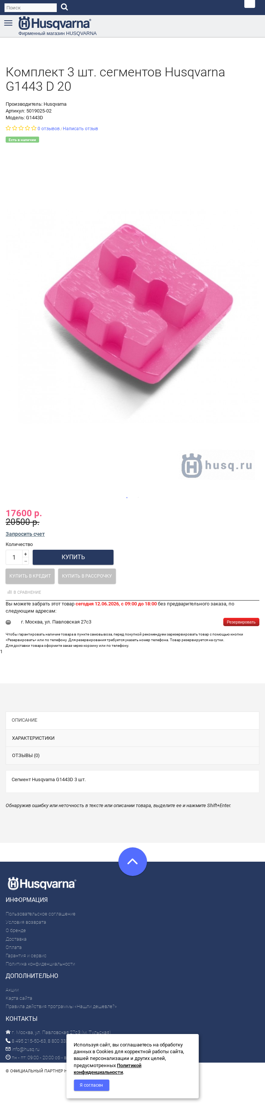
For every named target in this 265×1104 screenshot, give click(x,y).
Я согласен (91, 1085)
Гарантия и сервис (26, 955)
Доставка (16, 939)
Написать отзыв (80, 128)
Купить (73, 557)
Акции (12, 990)
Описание (24, 720)
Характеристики (33, 738)
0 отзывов (49, 128)
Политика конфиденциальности (40, 964)
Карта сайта (19, 998)
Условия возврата (26, 922)
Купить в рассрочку (87, 576)
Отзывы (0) (26, 755)
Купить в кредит (30, 576)
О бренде (16, 930)
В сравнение (23, 592)
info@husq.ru (22, 1049)
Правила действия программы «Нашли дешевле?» (61, 1006)
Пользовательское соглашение (41, 914)
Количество (19, 544)
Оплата (14, 947)
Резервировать (241, 622)
